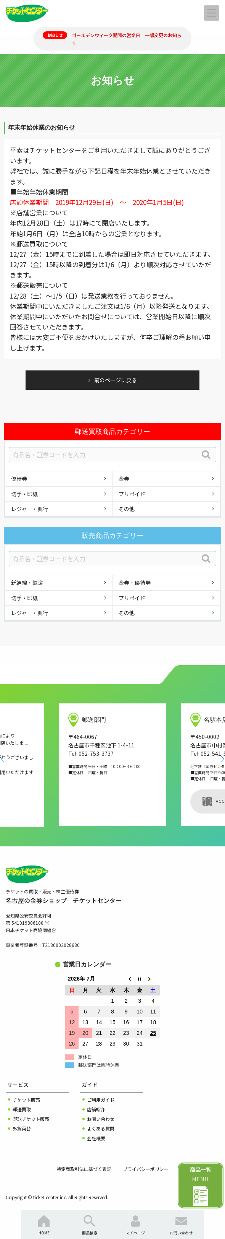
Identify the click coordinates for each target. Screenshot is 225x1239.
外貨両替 (22, 1128)
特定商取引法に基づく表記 (83, 1169)
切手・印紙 (24, 494)
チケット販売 (26, 1099)
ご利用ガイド (100, 1099)
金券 (124, 478)
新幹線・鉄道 (27, 582)
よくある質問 (100, 1128)
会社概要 (96, 1138)
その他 (127, 509)
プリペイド (132, 494)
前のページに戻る (115, 380)
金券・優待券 (135, 582)
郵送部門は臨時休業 (98, 1065)
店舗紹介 (96, 1109)
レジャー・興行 (29, 509)
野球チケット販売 (31, 1119)
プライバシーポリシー (146, 1169)
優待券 (19, 478)
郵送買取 (22, 1109)
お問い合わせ (100, 1119)
